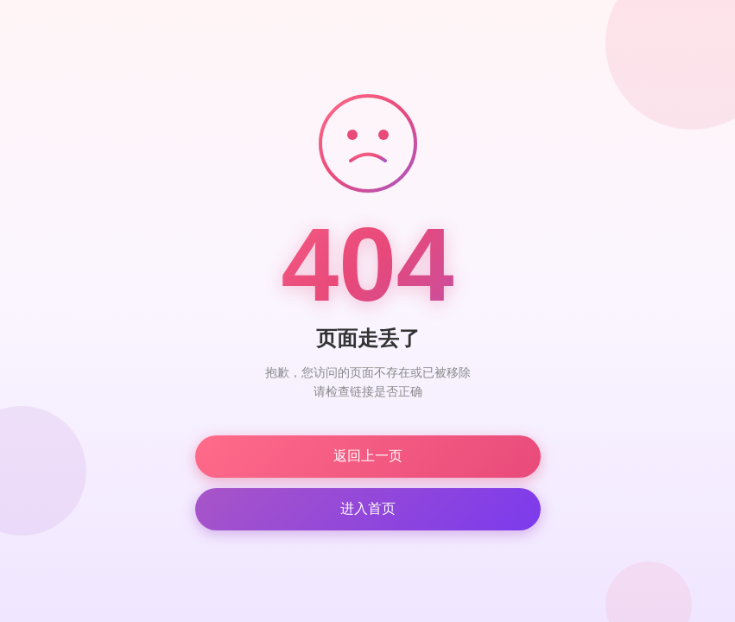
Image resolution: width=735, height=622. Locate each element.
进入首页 (368, 508)
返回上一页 (367, 455)
